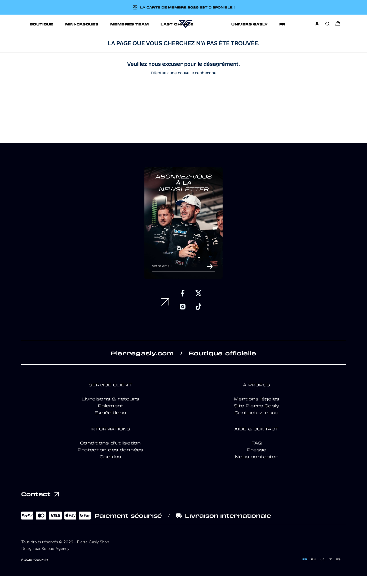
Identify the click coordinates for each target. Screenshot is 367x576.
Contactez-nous (256, 412)
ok (210, 266)
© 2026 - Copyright (34, 559)
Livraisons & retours (110, 398)
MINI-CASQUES (55, 24)
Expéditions (110, 412)
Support (271, 24)
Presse (256, 449)
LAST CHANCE (151, 24)
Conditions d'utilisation (110, 442)
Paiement (110, 405)
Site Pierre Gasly (256, 405)
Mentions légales (256, 398)
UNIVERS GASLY (230, 24)
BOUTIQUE (15, 24)
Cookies (110, 456)
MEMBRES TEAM (103, 24)
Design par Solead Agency (45, 549)
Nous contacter (256, 456)
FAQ (256, 442)
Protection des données (111, 449)
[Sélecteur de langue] (298, 24)
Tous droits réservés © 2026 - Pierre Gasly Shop (65, 542)
